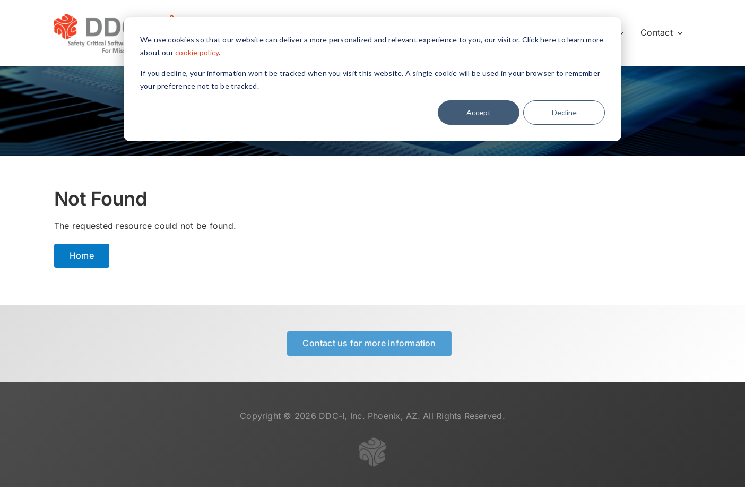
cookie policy (197, 52)
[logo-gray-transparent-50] (372, 444)
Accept (478, 112)
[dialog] (372, 79)
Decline (564, 112)
